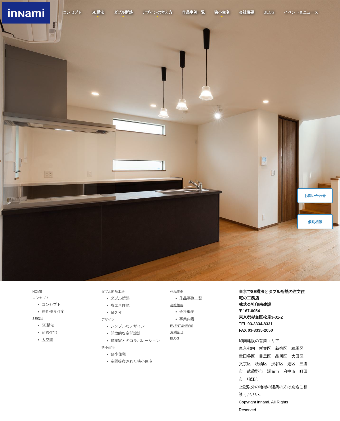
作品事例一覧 (193, 12)
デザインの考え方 (157, 12)
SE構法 (97, 12)
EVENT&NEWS (181, 326)
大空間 (47, 340)
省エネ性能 (120, 305)
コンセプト (72, 12)
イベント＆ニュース (301, 12)
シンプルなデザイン (128, 326)
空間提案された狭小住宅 (131, 361)
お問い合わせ (315, 196)
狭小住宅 (221, 12)
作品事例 (176, 291)
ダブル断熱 (123, 12)
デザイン (108, 319)
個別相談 (315, 222)
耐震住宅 (49, 332)
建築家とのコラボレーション (135, 341)
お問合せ (176, 332)
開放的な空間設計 (126, 333)
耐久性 (116, 313)
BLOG (269, 12)
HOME (37, 291)
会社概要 (246, 12)
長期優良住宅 (53, 312)
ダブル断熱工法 (113, 291)
